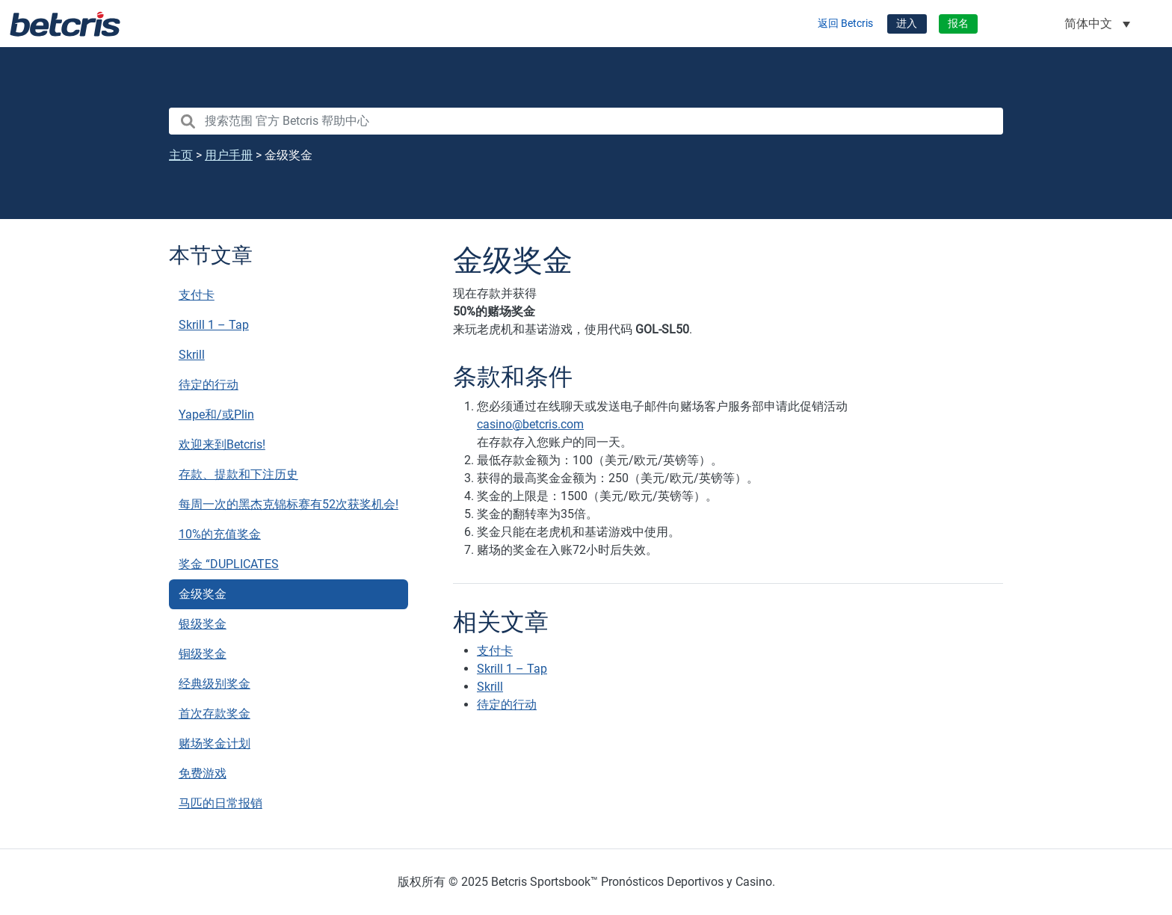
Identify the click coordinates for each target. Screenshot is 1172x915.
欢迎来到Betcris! (222, 444)
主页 (181, 155)
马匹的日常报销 (220, 803)
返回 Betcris (845, 23)
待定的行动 (208, 385)
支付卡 (197, 295)
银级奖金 (202, 624)
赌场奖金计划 (214, 743)
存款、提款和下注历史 (238, 474)
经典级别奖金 (214, 684)
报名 (958, 23)
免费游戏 (202, 773)
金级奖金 (202, 594)
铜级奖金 (202, 654)
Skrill (192, 355)
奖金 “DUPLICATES (229, 564)
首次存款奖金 (214, 713)
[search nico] (586, 121)
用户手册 (229, 155)
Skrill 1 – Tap (214, 325)
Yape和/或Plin (216, 414)
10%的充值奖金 (220, 534)
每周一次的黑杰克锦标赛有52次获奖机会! (288, 504)
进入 (906, 23)
